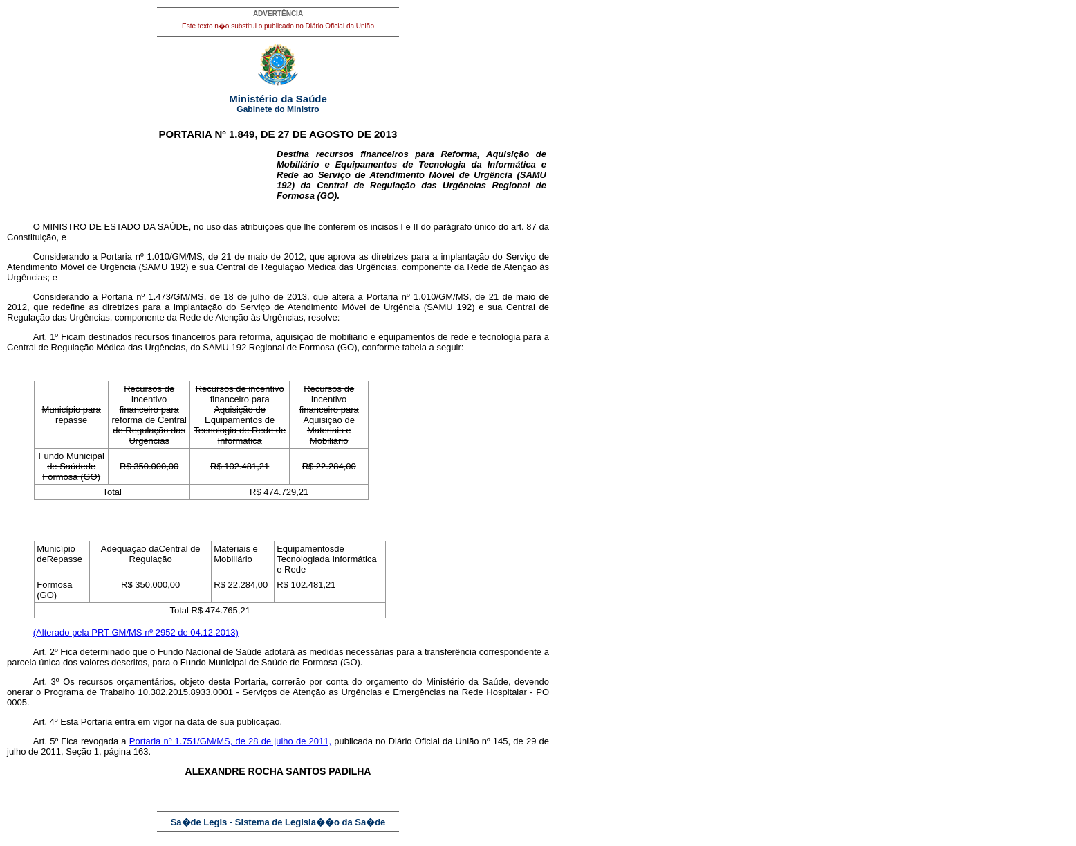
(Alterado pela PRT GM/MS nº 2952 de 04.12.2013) (136, 632)
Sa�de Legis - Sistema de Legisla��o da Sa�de (278, 822)
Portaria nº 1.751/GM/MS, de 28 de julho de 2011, (230, 741)
